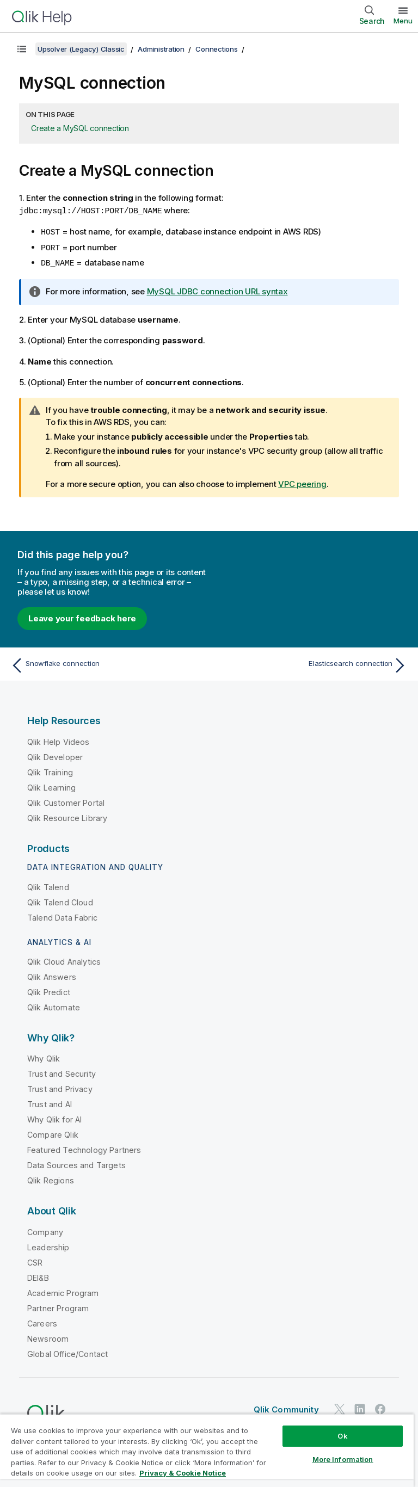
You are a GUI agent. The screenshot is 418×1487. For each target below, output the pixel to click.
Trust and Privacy (60, 1086)
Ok (342, 1436)
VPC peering (302, 482)
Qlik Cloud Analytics (64, 959)
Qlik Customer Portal (65, 800)
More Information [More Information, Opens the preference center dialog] (342, 1459)
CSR (34, 1260)
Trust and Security (61, 1071)
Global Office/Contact (67, 1351)
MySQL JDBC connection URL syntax (217, 289)
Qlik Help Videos (58, 739)
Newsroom (48, 1336)
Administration (161, 49)
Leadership (48, 1245)
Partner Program (58, 1306)
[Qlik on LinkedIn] (360, 1407)
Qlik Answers (51, 974)
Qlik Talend (48, 885)
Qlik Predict (48, 990)
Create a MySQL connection (80, 128)
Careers (42, 1321)
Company (45, 1230)
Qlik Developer (55, 755)
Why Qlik (43, 1056)
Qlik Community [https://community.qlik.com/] (286, 1407)
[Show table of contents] (22, 49)
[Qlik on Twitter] (339, 1407)
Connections (216, 49)
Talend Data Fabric (62, 915)
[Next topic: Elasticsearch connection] (311, 663)
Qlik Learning (51, 785)
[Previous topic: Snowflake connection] (106, 663)
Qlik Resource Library (67, 815)
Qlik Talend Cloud (60, 900)
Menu (403, 20)
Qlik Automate (53, 1005)
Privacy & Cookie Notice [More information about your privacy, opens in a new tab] (182, 1473)
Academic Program (63, 1290)
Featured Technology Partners (84, 1147)
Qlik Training (50, 770)
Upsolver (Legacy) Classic (81, 49)
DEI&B (38, 1275)
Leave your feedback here (82, 616)
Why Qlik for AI (54, 1117)
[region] (207, 1450)
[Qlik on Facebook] (380, 1407)
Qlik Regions (50, 1178)
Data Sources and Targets (76, 1163)
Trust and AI (49, 1102)
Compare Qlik (52, 1132)
